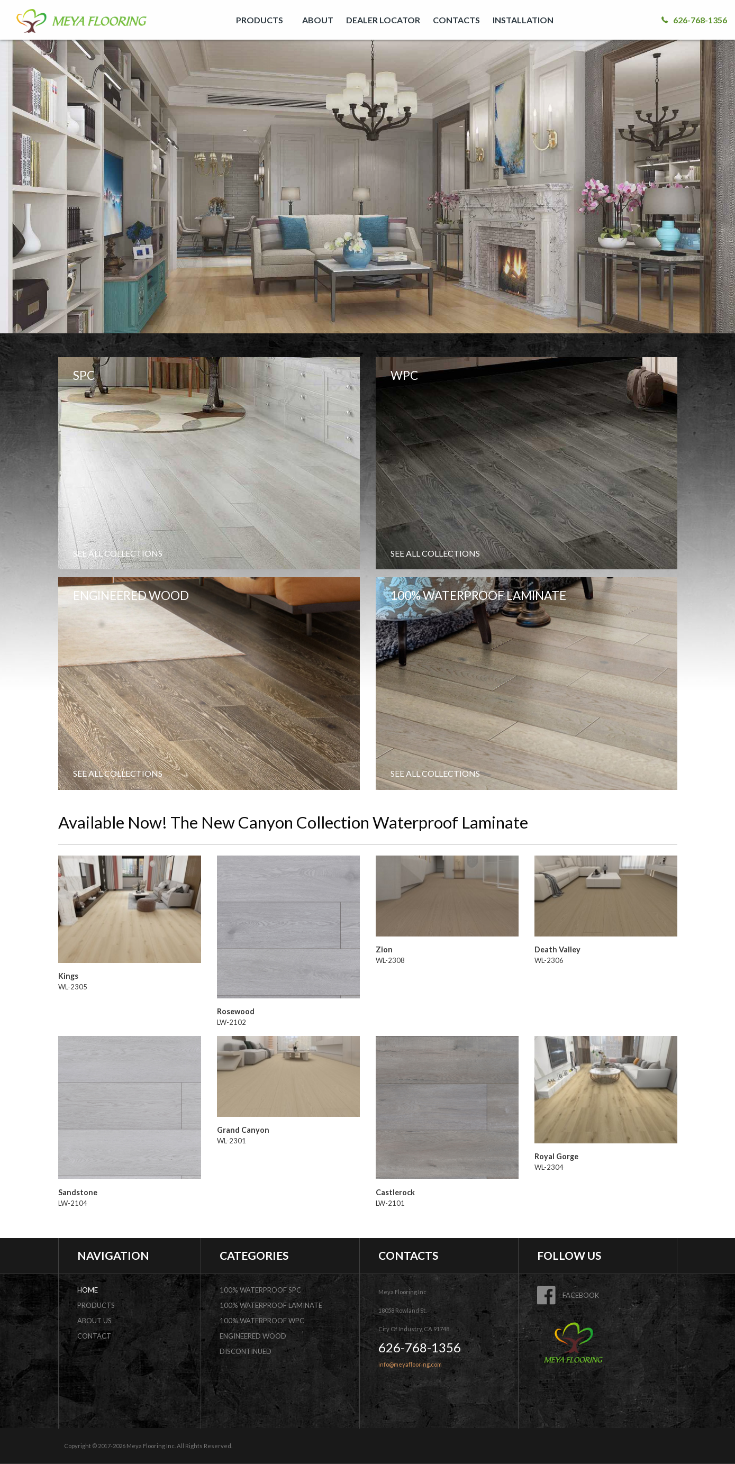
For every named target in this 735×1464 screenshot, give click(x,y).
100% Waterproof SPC (260, 1290)
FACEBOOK (568, 1295)
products (96, 1305)
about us (94, 1320)
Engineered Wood (253, 1336)
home (87, 1290)
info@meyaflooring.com (410, 1364)
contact (94, 1336)
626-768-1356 (694, 20)
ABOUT (317, 20)
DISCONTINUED (245, 1351)
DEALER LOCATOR (383, 20)
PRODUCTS (259, 20)
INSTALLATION (523, 20)
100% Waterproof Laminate (271, 1305)
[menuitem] (263, 20)
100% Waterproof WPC (262, 1320)
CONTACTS (456, 20)
